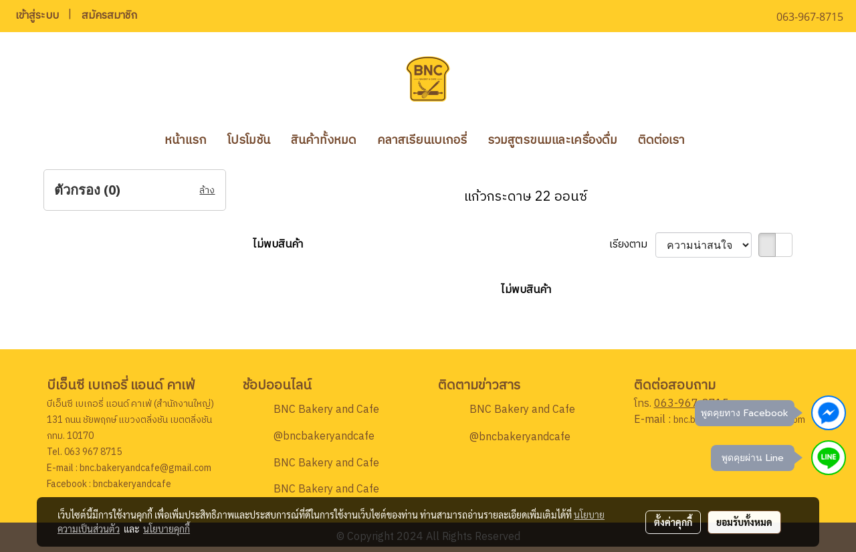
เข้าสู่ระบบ (37, 16)
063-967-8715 (691, 404)
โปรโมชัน (248, 140)
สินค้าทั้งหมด (323, 140)
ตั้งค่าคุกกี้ (673, 522)
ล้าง (207, 190)
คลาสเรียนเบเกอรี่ (422, 140)
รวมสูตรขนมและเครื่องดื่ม (552, 140)
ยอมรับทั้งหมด (744, 522)
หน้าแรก (186, 140)
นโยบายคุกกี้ (166, 529)
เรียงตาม (632, 245)
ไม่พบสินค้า (278, 245)
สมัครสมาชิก (109, 16)
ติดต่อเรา (661, 140)
